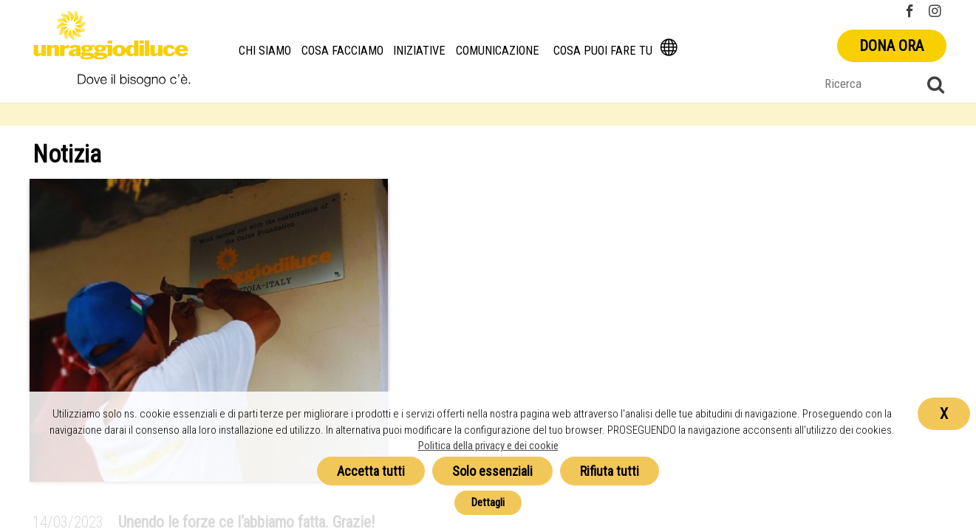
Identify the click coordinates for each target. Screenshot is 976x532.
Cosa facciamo (342, 51)
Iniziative (420, 51)
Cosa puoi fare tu (603, 51)
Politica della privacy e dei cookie (488, 445)
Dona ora (891, 46)
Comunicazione (499, 51)
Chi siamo (265, 51)
